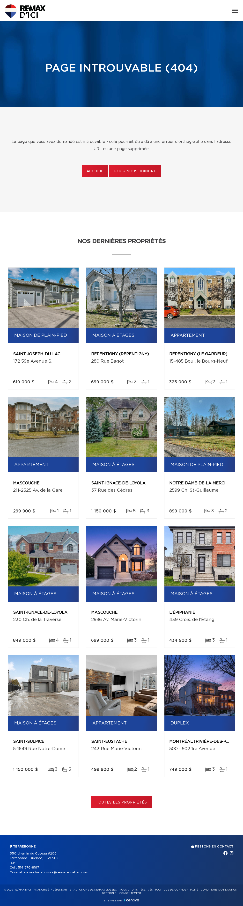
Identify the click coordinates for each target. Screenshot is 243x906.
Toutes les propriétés (121, 802)
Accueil (95, 171)
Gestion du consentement (121, 893)
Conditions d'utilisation (219, 890)
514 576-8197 (28, 867)
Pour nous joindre (135, 171)
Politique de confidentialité (176, 890)
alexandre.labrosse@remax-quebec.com (56, 872)
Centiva (131, 900)
